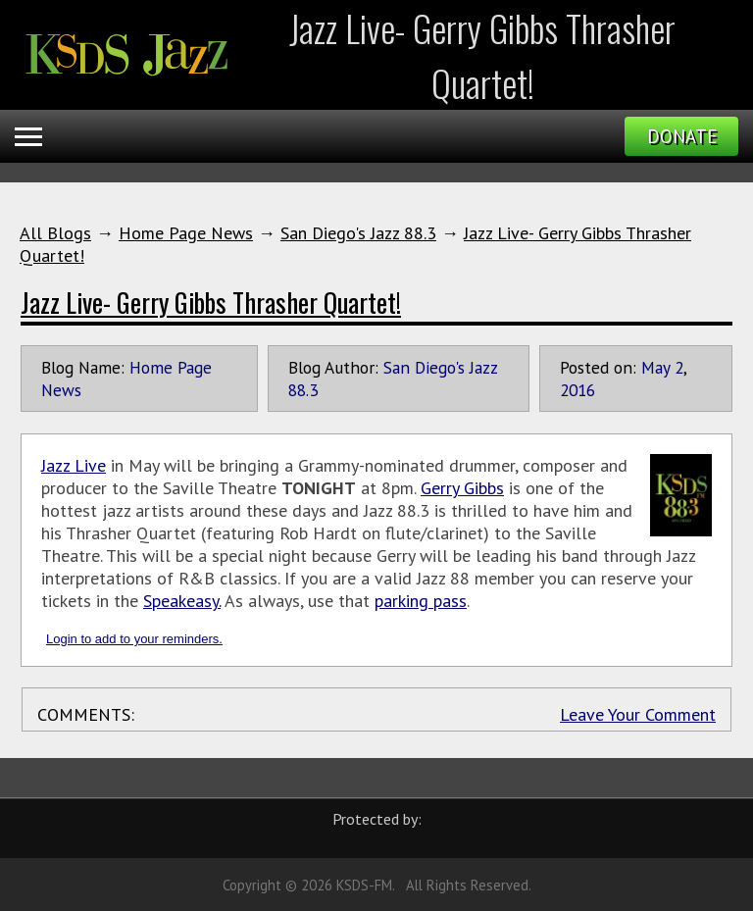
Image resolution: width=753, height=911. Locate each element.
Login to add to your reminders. (134, 639)
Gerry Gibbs (462, 488)
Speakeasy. (182, 600)
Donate (682, 136)
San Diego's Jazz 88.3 (358, 233)
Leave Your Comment (638, 714)
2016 (577, 390)
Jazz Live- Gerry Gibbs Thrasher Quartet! (211, 302)
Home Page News (186, 233)
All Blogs (55, 233)
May (655, 367)
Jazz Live (73, 465)
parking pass (421, 600)
